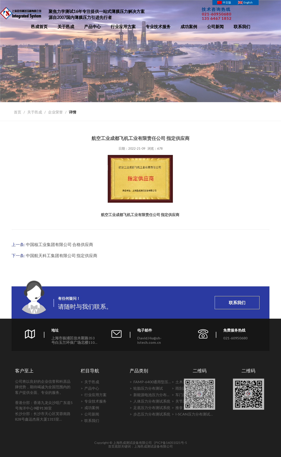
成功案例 (188, 26)
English (248, 2)
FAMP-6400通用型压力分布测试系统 (150, 382)
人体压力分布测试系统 (151, 401)
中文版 (227, 2)
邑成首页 (39, 26)
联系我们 (242, 26)
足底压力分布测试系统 (151, 407)
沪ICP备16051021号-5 (170, 443)
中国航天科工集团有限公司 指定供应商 (61, 255)
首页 (17, 112)
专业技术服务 (158, 26)
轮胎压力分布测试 (148, 388)
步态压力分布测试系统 (151, 414)
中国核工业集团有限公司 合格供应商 (59, 244)
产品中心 (92, 26)
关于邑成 (66, 26)
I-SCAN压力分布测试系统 (192, 414)
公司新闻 (215, 26)
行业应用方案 (123, 26)
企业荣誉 (55, 112)
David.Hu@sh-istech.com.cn (149, 340)
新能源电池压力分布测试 (151, 395)
